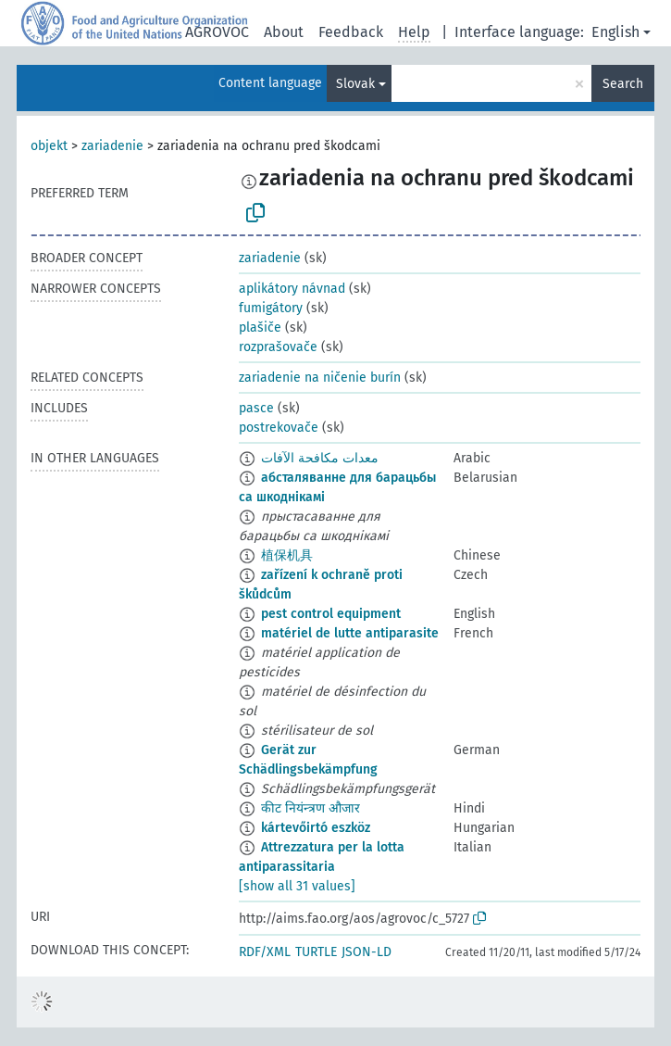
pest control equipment (331, 614)
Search (623, 84)
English (615, 32)
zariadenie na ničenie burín (320, 377)
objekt (49, 146)
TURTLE (316, 952)
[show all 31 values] (297, 886)
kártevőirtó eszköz (315, 828)
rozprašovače (278, 347)
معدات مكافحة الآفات (320, 458)
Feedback (350, 32)
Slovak (355, 84)
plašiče (260, 327)
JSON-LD (366, 952)
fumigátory (271, 308)
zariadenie (112, 146)
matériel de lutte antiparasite (350, 633)
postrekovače (278, 427)
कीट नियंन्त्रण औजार (310, 808)
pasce (256, 408)
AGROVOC (217, 32)
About (284, 32)
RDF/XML (265, 952)
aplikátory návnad (292, 288)
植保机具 (287, 555)
